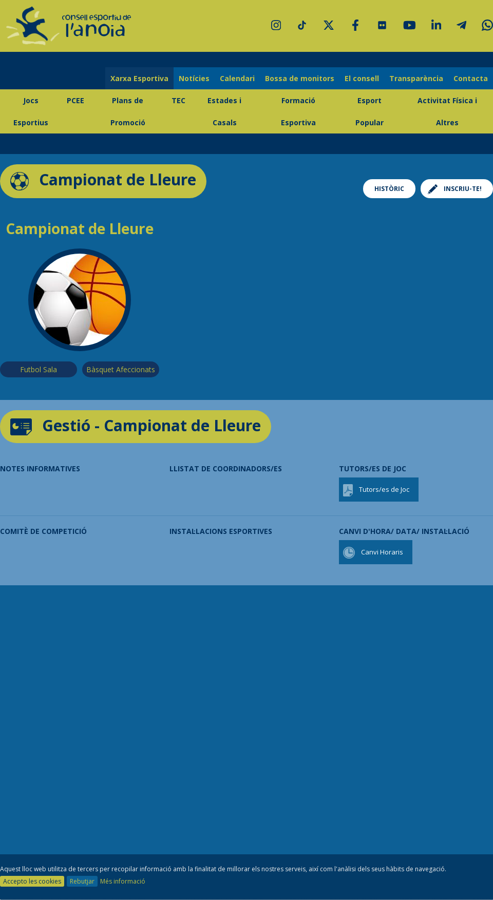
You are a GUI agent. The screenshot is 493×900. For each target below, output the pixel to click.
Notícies (194, 78)
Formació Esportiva (298, 111)
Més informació (122, 881)
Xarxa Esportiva (139, 78)
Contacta (470, 78)
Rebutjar (82, 881)
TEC (178, 100)
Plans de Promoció (127, 111)
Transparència (416, 78)
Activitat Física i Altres (447, 111)
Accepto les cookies (32, 881)
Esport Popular (369, 111)
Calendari (237, 78)
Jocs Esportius (30, 111)
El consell (362, 78)
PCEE (75, 100)
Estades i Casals (224, 111)
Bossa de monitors (299, 78)
